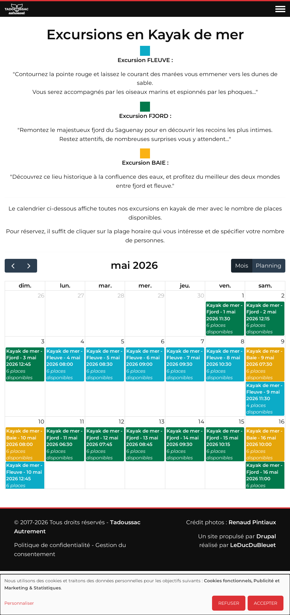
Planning (268, 265)
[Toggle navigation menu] (280, 9)
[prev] (13, 266)
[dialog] (145, 594)
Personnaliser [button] (19, 603)
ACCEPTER (265, 603)
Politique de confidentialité (52, 545)
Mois (241, 265)
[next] (29, 266)
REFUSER (228, 603)
